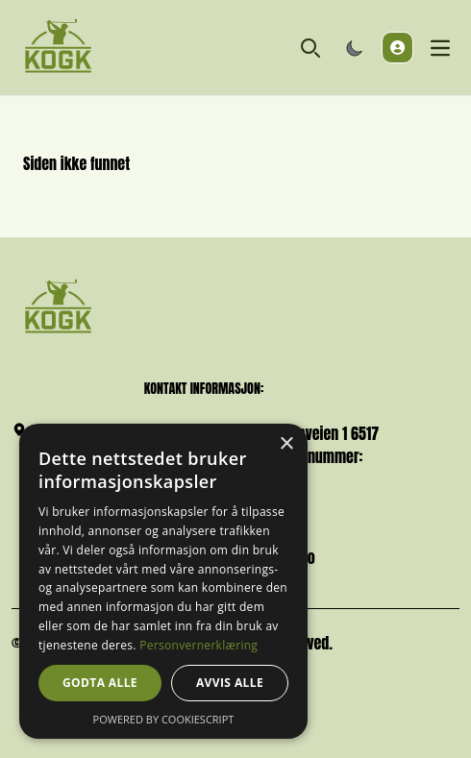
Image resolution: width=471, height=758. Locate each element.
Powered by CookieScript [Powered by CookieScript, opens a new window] (164, 719)
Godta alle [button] (99, 682)
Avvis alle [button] (229, 682)
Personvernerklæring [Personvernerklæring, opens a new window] (198, 645)
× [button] (286, 444)
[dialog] (163, 581)
